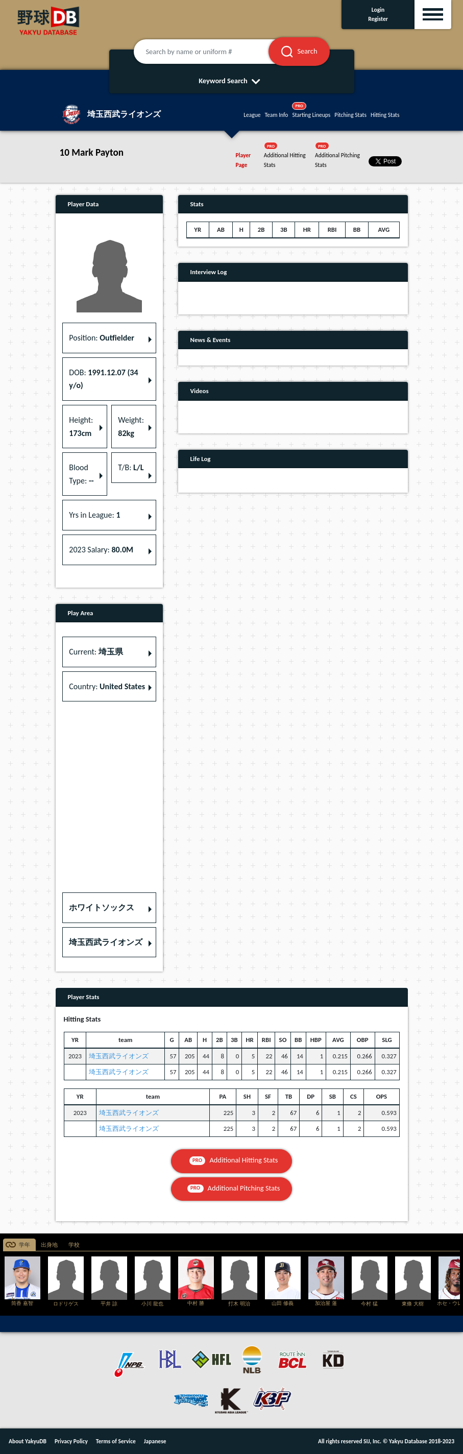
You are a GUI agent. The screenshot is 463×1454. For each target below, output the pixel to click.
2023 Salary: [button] (101, 549)
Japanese (155, 1441)
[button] (109, 907)
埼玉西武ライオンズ (119, 1056)
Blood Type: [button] (81, 474)
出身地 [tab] (49, 1245)
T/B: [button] (130, 467)
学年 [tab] (24, 1245)
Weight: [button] (131, 426)
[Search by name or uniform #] (214, 51)
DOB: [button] (103, 379)
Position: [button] (101, 338)
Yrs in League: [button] (94, 515)
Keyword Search (231, 80)
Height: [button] (81, 426)
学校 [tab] (74, 1245)
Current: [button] (96, 652)
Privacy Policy (71, 1441)
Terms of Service (116, 1441)
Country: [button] (107, 686)
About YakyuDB (27, 1441)
